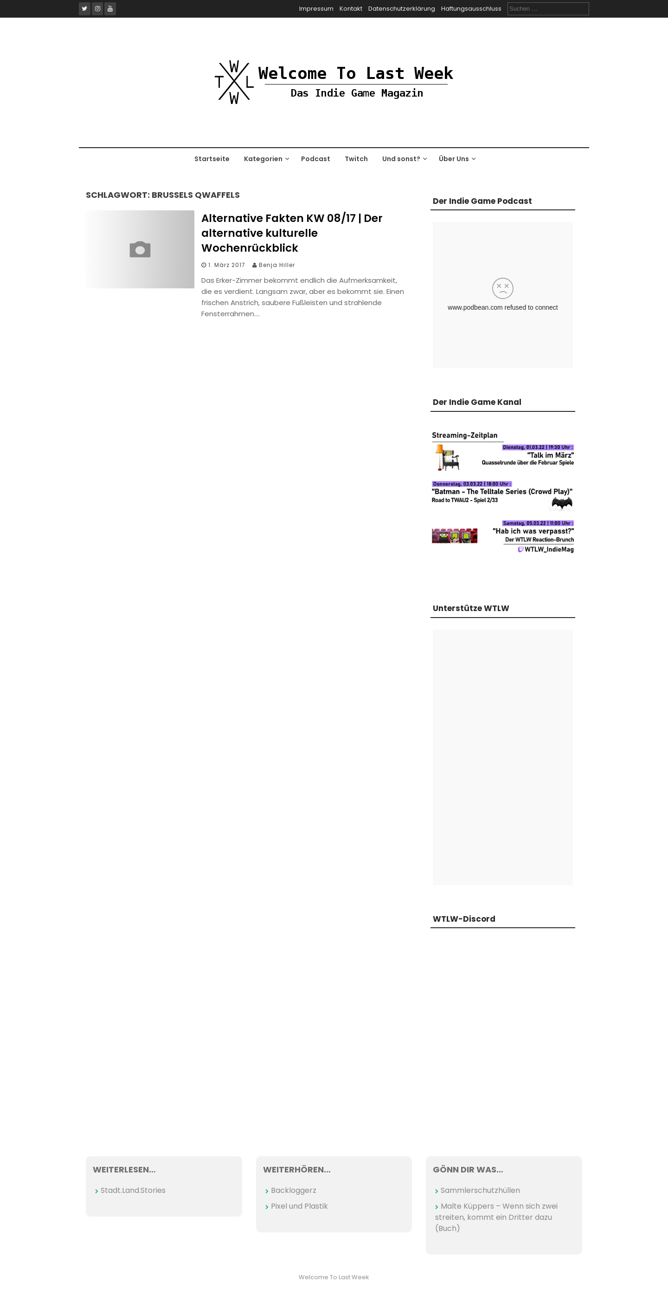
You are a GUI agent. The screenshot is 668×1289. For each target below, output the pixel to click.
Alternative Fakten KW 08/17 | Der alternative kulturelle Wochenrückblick (292, 233)
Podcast (315, 158)
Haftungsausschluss (471, 8)
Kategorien (263, 158)
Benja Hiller (277, 265)
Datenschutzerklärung (401, 8)
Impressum (316, 8)
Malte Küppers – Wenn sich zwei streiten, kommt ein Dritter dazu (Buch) (496, 1217)
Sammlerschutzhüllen (480, 1190)
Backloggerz (293, 1190)
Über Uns (454, 158)
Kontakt (351, 8)
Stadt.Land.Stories (133, 1190)
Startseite (212, 158)
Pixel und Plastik (299, 1206)
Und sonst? (401, 158)
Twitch (356, 158)
